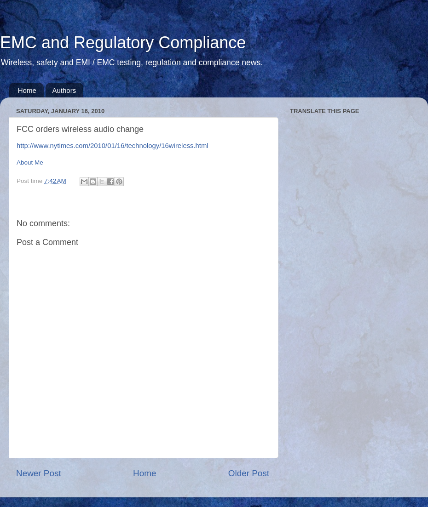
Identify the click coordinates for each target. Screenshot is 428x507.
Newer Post (38, 473)
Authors (64, 90)
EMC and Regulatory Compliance (123, 42)
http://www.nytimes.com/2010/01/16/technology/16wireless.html (112, 145)
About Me (30, 162)
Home (27, 90)
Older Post (248, 473)
